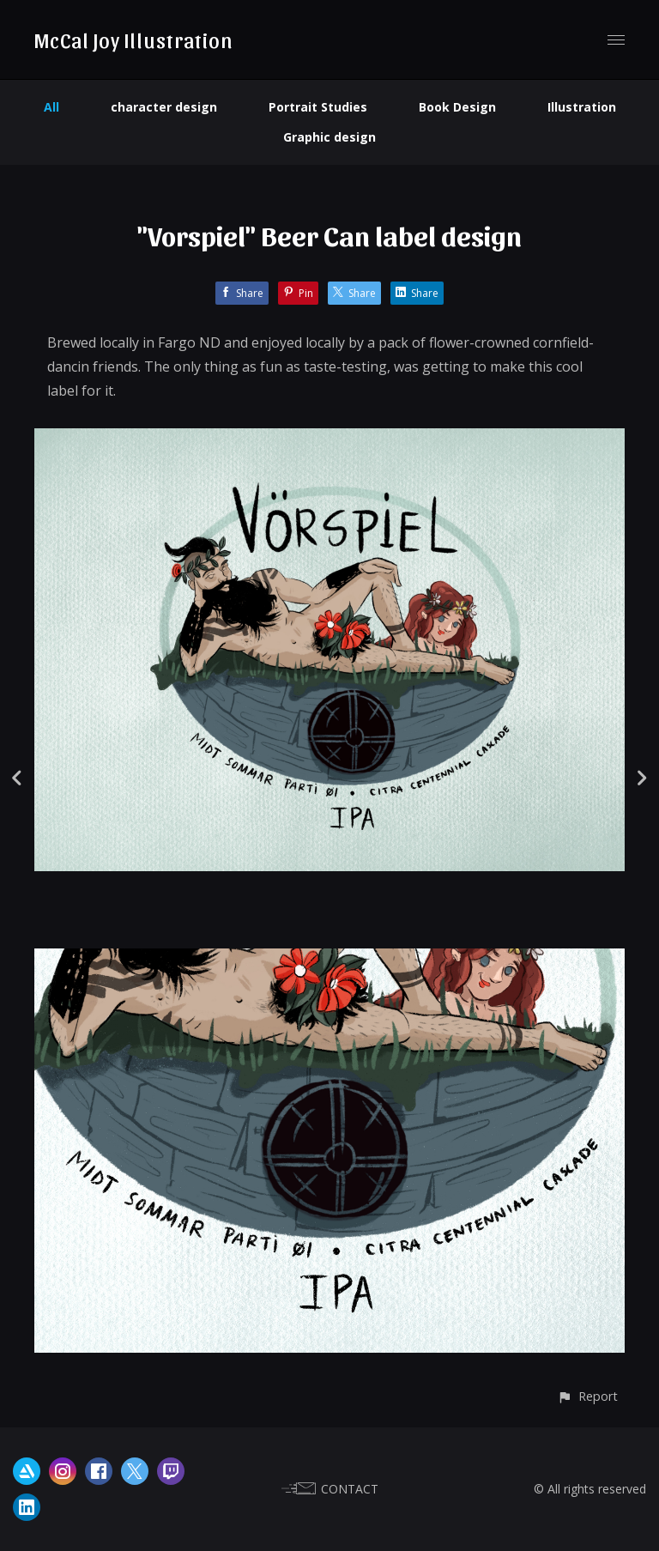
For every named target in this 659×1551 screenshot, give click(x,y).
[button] (587, 1396)
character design (164, 107)
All (51, 107)
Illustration (581, 107)
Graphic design (329, 137)
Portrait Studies (318, 107)
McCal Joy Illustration (133, 39)
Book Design (457, 107)
